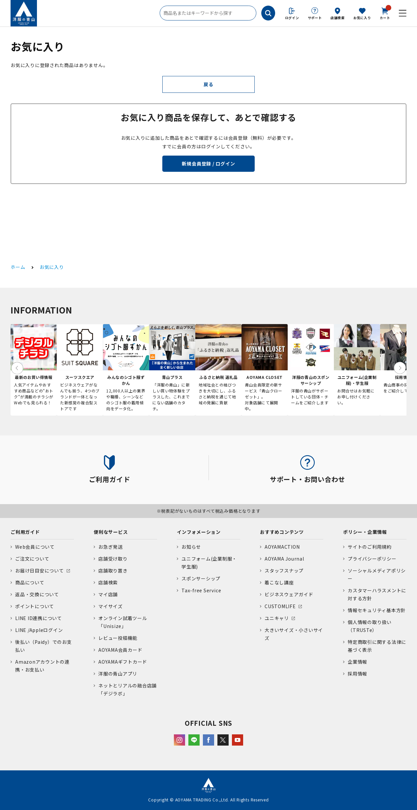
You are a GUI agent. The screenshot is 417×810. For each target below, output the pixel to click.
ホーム (18, 267)
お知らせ (191, 546)
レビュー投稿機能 (117, 638)
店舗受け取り (113, 558)
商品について (30, 582)
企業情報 (357, 661)
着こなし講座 (279, 582)
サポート (315, 17)
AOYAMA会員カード (120, 649)
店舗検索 (338, 17)
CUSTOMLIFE (280, 606)
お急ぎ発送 (110, 546)
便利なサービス (111, 532)
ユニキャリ (277, 618)
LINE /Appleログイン (39, 630)
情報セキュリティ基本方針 (377, 610)
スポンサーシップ (200, 578)
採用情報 (357, 673)
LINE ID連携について (38, 618)
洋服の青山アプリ (117, 673)
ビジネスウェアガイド (289, 594)
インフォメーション (199, 532)
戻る (208, 84)
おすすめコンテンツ (282, 532)
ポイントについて (34, 606)
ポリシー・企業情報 (365, 532)
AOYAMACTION (282, 546)
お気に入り (362, 17)
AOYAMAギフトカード (122, 661)
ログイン (292, 17)
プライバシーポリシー (372, 558)
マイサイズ (110, 606)
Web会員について (35, 546)
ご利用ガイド (25, 532)
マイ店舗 (108, 594)
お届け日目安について (39, 570)
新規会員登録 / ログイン (208, 163)
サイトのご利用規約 (370, 546)
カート (385, 13)
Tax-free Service (201, 590)
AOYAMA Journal (284, 558)
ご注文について (32, 558)
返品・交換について (37, 594)
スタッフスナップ (284, 570)
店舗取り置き (113, 570)
